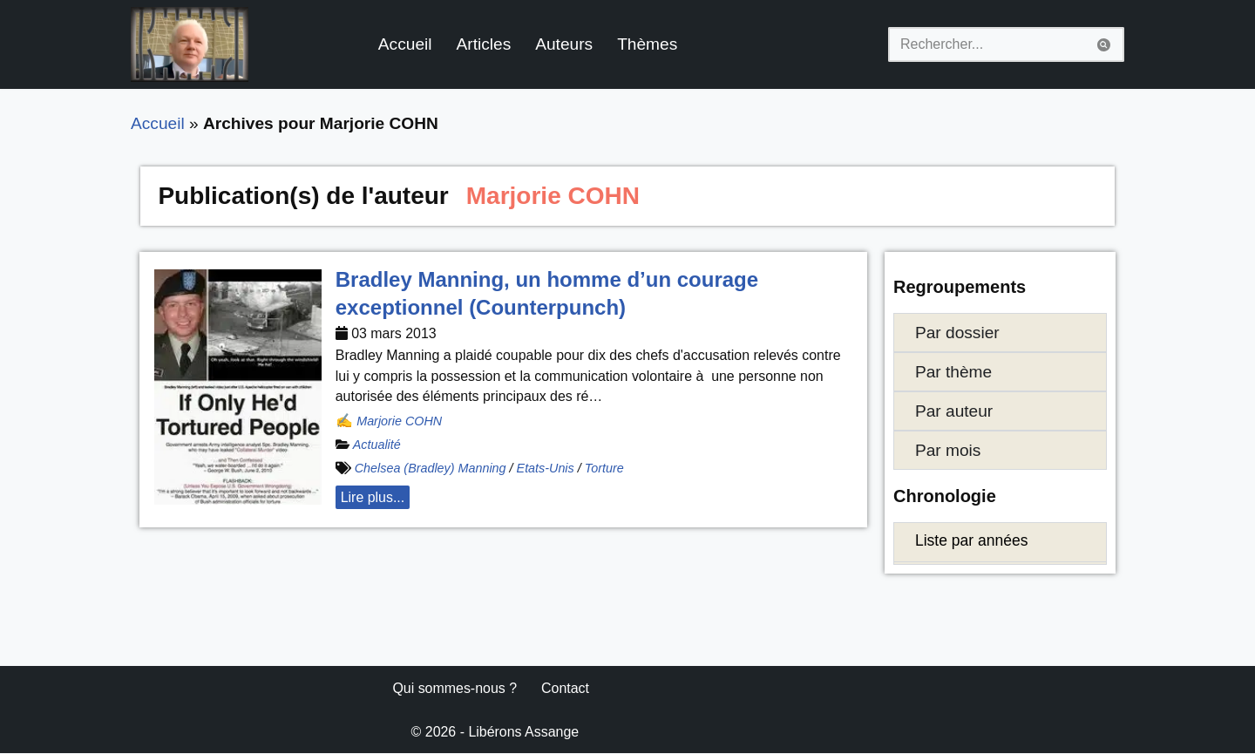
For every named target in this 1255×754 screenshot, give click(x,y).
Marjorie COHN (399, 421)
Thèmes (648, 44)
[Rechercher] (986, 44)
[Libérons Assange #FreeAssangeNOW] (189, 44)
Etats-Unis (545, 469)
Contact (566, 689)
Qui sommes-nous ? (454, 689)
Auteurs (565, 44)
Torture (605, 469)
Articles (484, 44)
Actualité (377, 445)
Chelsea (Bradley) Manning (430, 469)
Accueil (405, 44)
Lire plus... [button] (373, 498)
